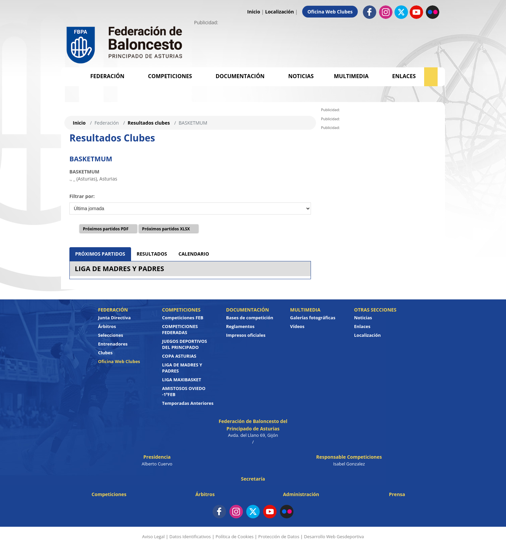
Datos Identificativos (190, 536)
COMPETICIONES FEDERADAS (180, 329)
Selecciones (110, 335)
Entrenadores (113, 344)
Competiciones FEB (182, 318)
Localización (279, 11)
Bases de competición (249, 318)
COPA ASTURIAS (179, 356)
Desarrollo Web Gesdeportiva (334, 536)
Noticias (301, 76)
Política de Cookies (235, 536)
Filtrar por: (82, 196)
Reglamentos (240, 326)
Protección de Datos (278, 536)
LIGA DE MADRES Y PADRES (119, 268)
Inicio (253, 11)
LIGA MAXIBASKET (181, 380)
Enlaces (404, 76)
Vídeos (297, 326)
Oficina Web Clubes (329, 11)
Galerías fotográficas (312, 318)
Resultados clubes (149, 123)
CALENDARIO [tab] (194, 254)
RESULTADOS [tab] (152, 254)
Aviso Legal (153, 536)
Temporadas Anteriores (188, 403)
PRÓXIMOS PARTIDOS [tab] (100, 254)
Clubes (105, 353)
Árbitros (107, 326)
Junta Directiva (114, 318)
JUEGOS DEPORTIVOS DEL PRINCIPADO (184, 344)
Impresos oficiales (245, 335)
